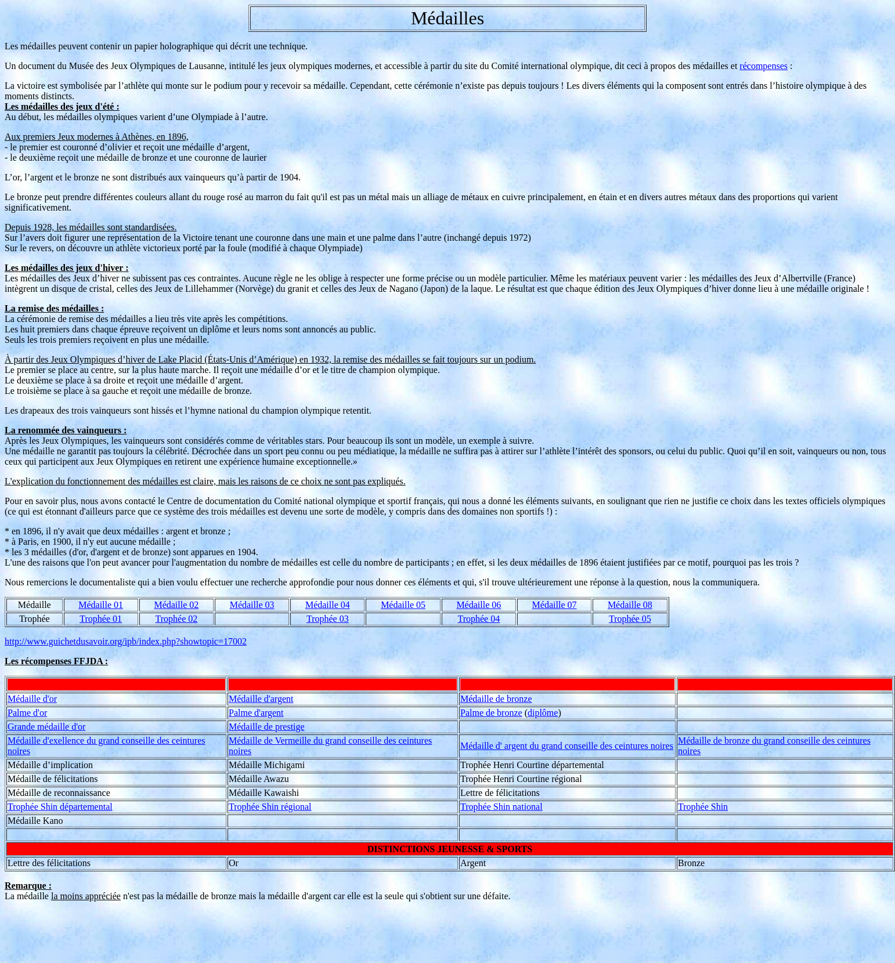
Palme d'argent (256, 713)
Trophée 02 (177, 619)
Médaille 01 (100, 605)
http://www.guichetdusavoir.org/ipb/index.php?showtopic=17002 (126, 641)
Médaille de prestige (267, 727)
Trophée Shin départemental (60, 807)
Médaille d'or (32, 699)
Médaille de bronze (496, 699)
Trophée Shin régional (270, 807)
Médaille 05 (403, 605)
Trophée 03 (327, 619)
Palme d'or (27, 713)
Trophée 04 (478, 619)
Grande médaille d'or (46, 727)
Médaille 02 (176, 605)
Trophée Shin (703, 807)
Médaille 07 (554, 605)
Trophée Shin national (501, 807)
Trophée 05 (630, 619)
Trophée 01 (101, 619)
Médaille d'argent (261, 699)
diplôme (543, 713)
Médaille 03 (252, 605)
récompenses (763, 66)
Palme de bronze (491, 713)
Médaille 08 (630, 605)
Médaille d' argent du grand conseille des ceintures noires (566, 746)
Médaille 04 (327, 605)
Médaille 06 (478, 605)
